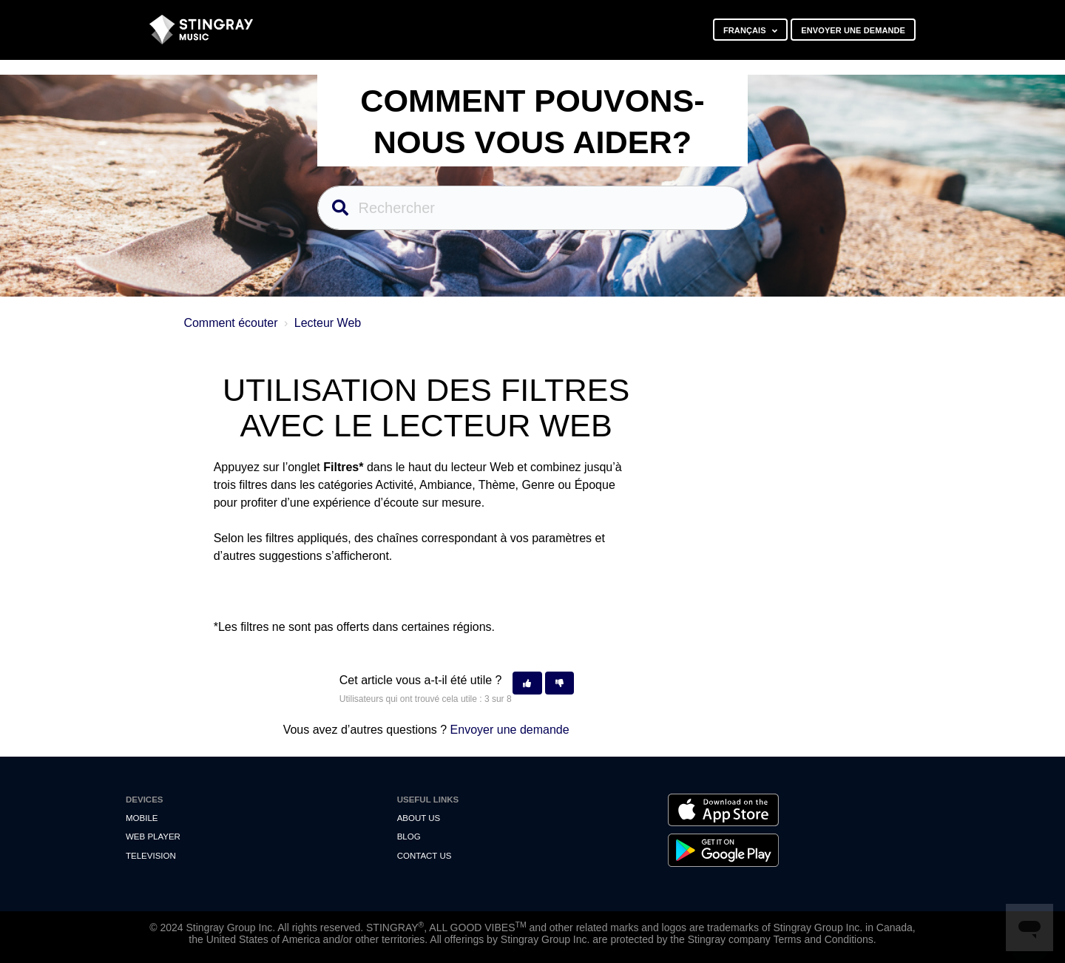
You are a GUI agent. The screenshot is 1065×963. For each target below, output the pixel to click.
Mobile (142, 818)
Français (745, 30)
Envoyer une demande (853, 30)
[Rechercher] (532, 208)
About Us (419, 818)
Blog (409, 836)
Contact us (424, 855)
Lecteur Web (327, 323)
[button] (527, 683)
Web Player (153, 836)
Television (151, 855)
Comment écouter (230, 323)
